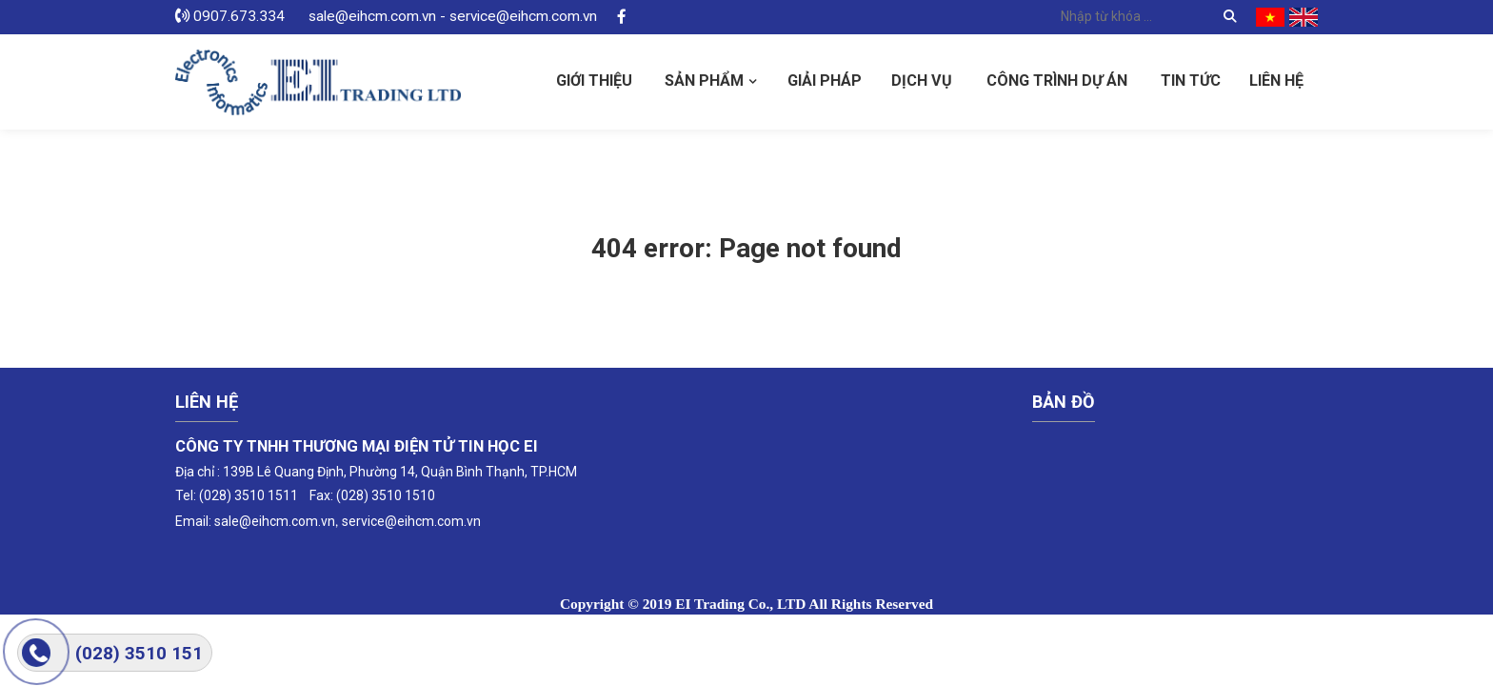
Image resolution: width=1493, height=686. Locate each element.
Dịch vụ (921, 80)
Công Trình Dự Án (1056, 80)
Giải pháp (824, 80)
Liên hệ (1276, 80)
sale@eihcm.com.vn (274, 521)
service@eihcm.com (403, 521)
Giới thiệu (594, 80)
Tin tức (1191, 80)
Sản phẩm (704, 80)
